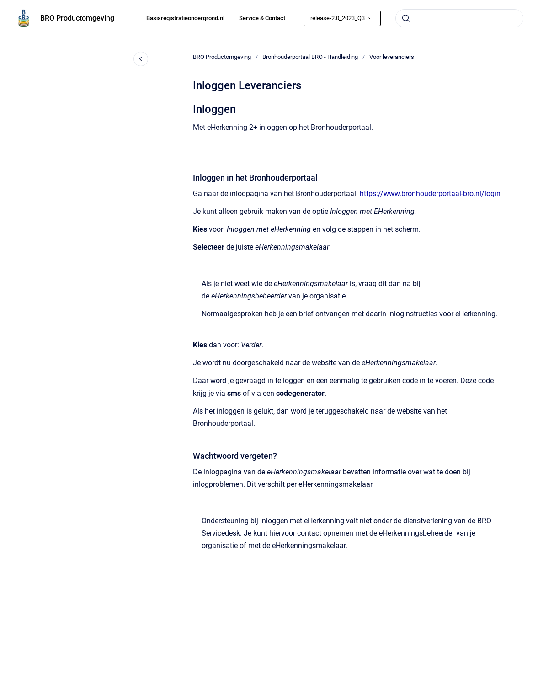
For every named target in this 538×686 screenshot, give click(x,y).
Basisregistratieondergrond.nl (185, 18)
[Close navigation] (140, 59)
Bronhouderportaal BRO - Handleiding (310, 56)
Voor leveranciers (391, 56)
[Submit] (406, 18)
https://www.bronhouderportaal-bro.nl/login (430, 193)
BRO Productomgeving (77, 18)
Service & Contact (262, 18)
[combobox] (459, 18)
